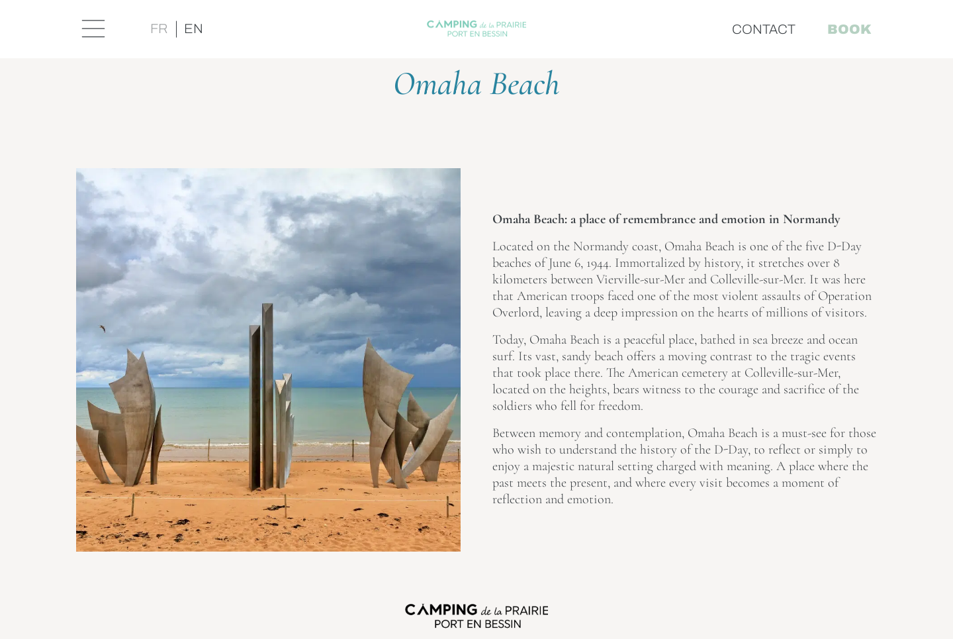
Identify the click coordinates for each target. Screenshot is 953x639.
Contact (763, 29)
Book (849, 29)
